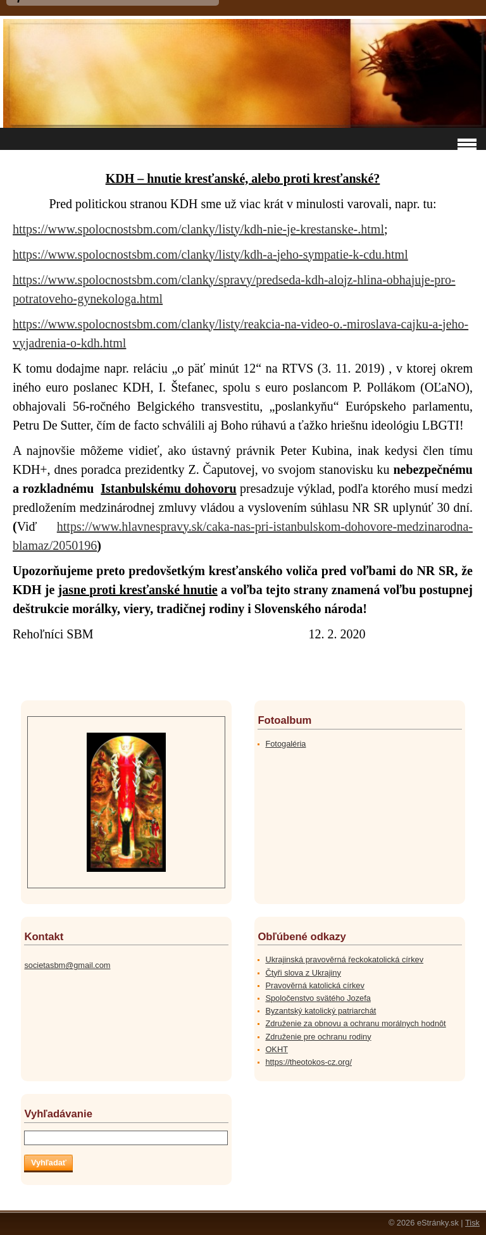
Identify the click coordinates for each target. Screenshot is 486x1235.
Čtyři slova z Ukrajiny (302, 972)
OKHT (276, 1049)
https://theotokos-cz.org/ (308, 1062)
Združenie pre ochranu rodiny (318, 1036)
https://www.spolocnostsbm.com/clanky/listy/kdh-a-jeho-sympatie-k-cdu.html (210, 254)
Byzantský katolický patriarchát (320, 1010)
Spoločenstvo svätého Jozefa (317, 998)
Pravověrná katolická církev (314, 985)
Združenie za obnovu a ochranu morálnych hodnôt (355, 1023)
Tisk (472, 1222)
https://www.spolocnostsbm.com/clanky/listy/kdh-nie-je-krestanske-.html (198, 229)
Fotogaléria (285, 743)
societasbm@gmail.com (67, 965)
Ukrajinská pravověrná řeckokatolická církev (344, 959)
